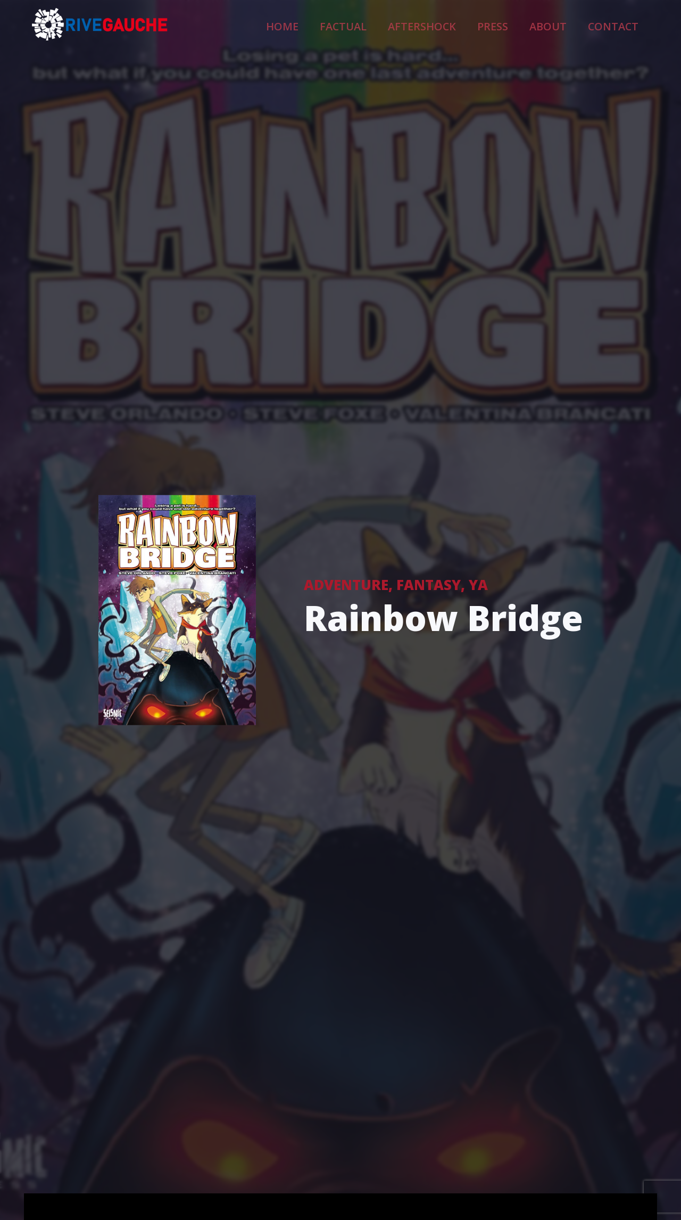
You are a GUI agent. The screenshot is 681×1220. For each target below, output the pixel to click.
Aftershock (466, 25)
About (567, 25)
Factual (404, 25)
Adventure (346, 584)
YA (478, 584)
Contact (620, 25)
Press (522, 25)
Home (356, 25)
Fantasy (428, 584)
